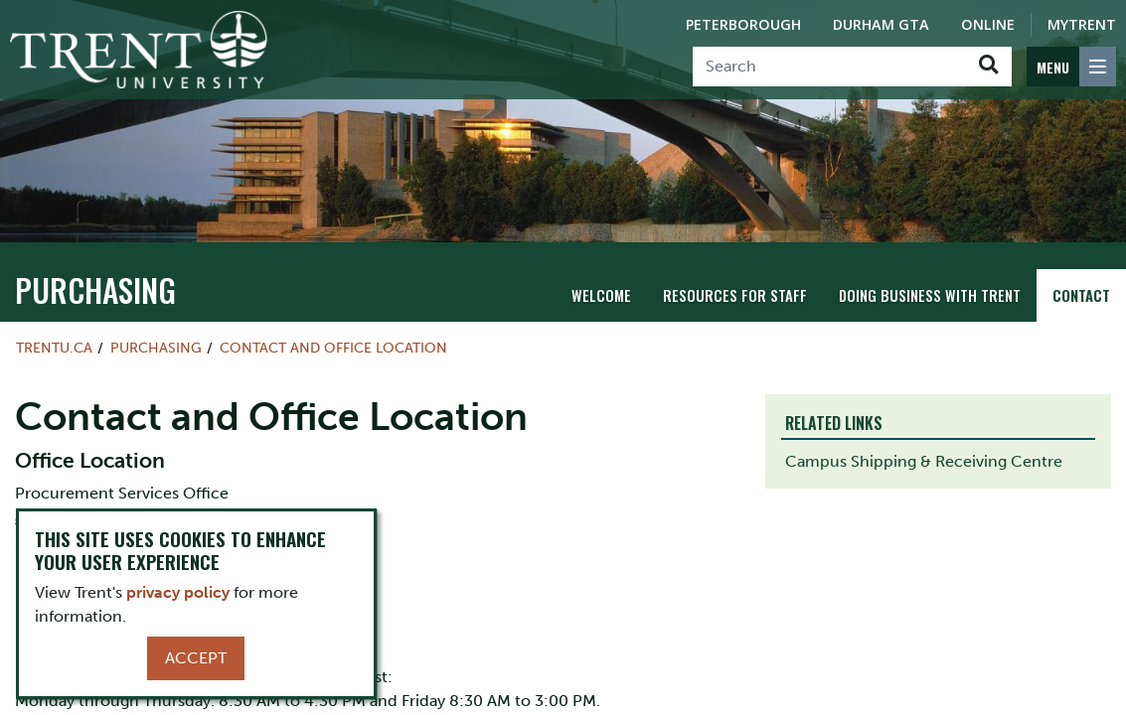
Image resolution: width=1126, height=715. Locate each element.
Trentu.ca (54, 348)
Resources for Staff (740, 294)
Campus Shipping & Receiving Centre (923, 461)
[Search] (829, 66)
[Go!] (988, 66)
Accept (196, 657)
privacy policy (178, 592)
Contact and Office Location (333, 348)
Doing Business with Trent (931, 294)
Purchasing (77, 293)
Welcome (609, 294)
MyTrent (1081, 24)
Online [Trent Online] (988, 24)
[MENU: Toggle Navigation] (1071, 66)
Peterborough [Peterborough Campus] (743, 24)
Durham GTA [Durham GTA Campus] (881, 24)
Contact (1081, 294)
